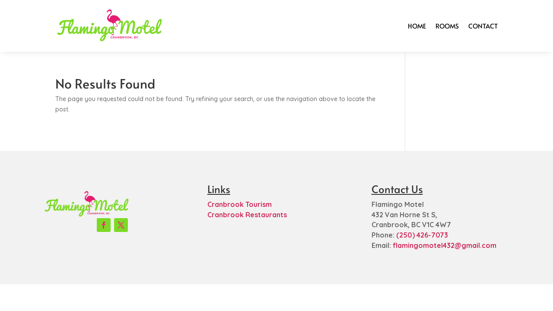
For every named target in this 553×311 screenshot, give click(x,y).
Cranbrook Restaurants (247, 214)
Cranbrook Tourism (239, 204)
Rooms (447, 25)
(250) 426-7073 (422, 235)
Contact (483, 25)
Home (417, 25)
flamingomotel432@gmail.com (444, 245)
